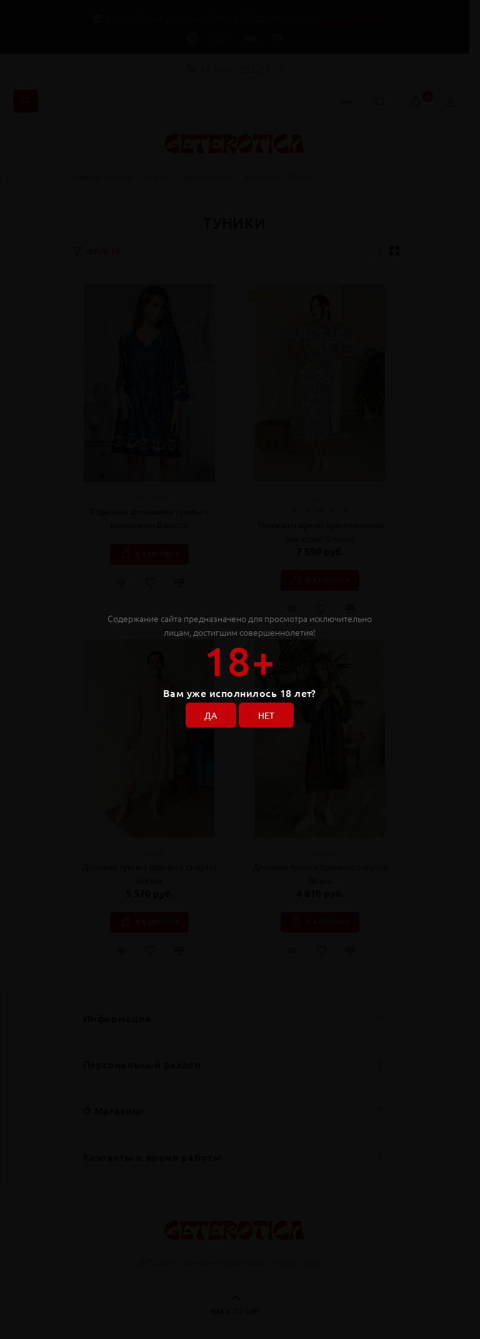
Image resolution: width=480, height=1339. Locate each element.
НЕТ (266, 715)
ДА (210, 715)
